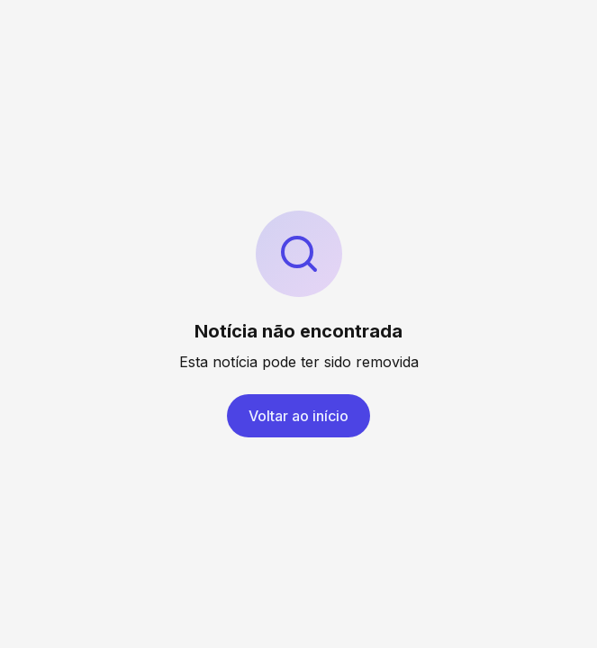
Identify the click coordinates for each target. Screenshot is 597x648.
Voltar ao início (298, 416)
